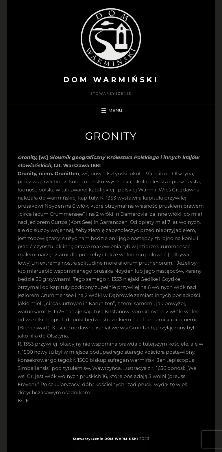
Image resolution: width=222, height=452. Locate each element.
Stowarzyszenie (88, 439)
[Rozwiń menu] (111, 110)
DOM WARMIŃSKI (111, 79)
